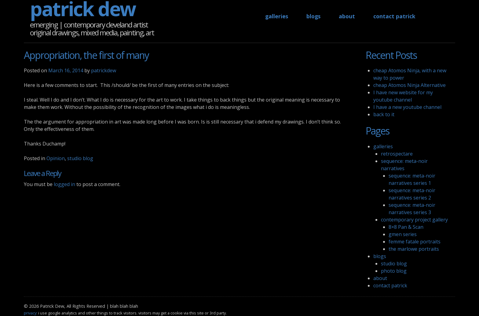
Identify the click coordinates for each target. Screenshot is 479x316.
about (347, 16)
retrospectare (397, 153)
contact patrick (394, 16)
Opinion (55, 158)
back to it (383, 114)
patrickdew (103, 70)
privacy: (30, 313)
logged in (64, 184)
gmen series (403, 234)
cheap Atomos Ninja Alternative (409, 85)
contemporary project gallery (414, 219)
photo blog (394, 271)
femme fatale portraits (415, 241)
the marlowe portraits (414, 249)
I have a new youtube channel (407, 107)
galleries (276, 16)
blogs (313, 16)
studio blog (80, 158)
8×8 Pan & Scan (406, 227)
